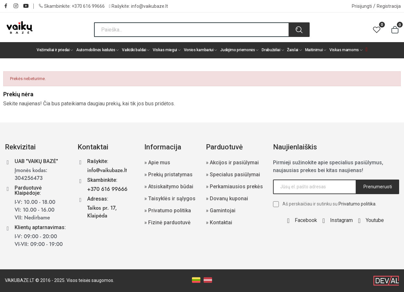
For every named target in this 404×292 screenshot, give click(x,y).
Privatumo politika (357, 203)
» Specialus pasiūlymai (233, 174)
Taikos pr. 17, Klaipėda (102, 211)
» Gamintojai (220, 210)
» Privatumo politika (167, 210)
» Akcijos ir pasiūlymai (232, 162)
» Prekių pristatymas (168, 174)
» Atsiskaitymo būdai (168, 186)
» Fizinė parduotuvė (167, 222)
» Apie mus (157, 162)
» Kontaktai (219, 222)
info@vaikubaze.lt (149, 6)
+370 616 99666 (88, 6)
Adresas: (97, 199)
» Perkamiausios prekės (234, 186)
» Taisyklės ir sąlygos (170, 198)
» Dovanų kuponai (227, 198)
